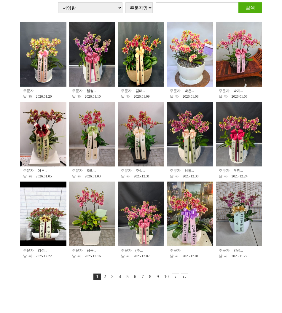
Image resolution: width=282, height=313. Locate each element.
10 (166, 276)
